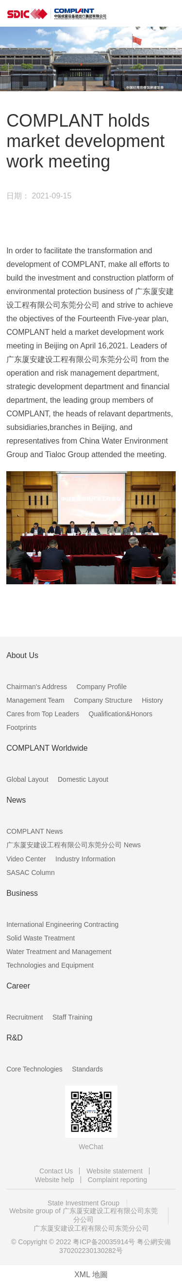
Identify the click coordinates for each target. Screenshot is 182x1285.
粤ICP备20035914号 (104, 1242)
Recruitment (24, 1017)
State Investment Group (83, 1203)
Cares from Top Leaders (42, 714)
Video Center (26, 859)
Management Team (35, 700)
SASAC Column (30, 872)
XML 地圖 (91, 1274)
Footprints (21, 727)
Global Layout (27, 779)
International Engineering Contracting (62, 924)
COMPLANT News (34, 831)
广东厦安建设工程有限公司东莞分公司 (91, 1228)
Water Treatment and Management (59, 952)
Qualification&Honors (121, 714)
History (152, 700)
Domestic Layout (83, 779)
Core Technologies (34, 1069)
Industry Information (85, 859)
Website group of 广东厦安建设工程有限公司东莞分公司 (83, 1215)
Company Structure (103, 700)
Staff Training (72, 1017)
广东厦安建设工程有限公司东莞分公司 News (73, 845)
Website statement (114, 1171)
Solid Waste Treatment (40, 938)
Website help (54, 1180)
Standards (87, 1069)
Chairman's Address (36, 687)
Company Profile (101, 687)
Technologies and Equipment (50, 965)
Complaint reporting (117, 1180)
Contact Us (56, 1171)
